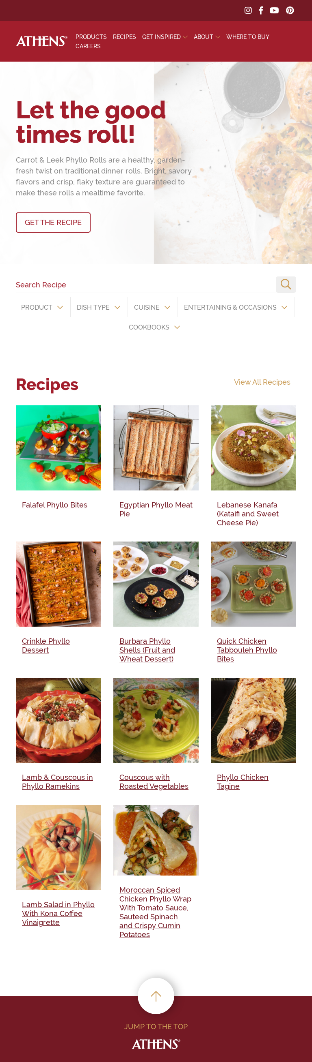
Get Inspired (161, 37)
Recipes (124, 37)
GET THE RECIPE (53, 222)
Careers (88, 46)
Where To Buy (247, 37)
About (203, 37)
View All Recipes (262, 382)
